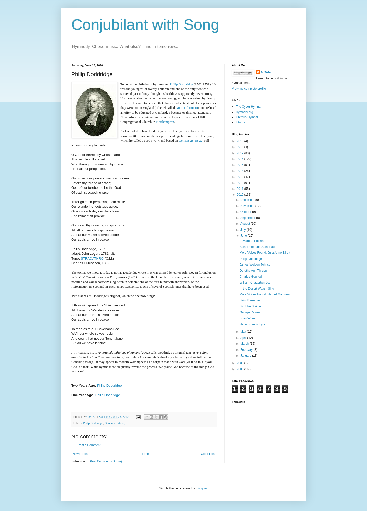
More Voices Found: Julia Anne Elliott (265, 252)
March (245, 343)
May (243, 331)
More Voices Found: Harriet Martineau (265, 294)
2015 (240, 165)
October (246, 212)
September (248, 218)
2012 (240, 183)
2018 (240, 147)
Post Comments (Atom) (106, 461)
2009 (240, 363)
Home (145, 454)
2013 (240, 177)
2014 (240, 171)
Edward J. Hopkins (252, 241)
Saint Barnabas (250, 300)
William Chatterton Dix (255, 282)
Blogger (201, 488)
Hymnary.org (244, 112)
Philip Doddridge (109, 385)
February (246, 350)
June (244, 235)
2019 (240, 141)
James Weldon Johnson (256, 264)
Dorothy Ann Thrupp (253, 270)
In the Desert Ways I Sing (257, 288)
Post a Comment (89, 445)
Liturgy (240, 122)
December (247, 200)
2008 (240, 369)
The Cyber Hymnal (248, 107)
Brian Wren (247, 318)
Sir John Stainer (250, 306)
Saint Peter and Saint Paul (258, 247)
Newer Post (80, 454)
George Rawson (251, 312)
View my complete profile (249, 88)
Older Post (208, 454)
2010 (240, 194)
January (246, 355)
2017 (240, 153)
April (243, 338)
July (243, 230)
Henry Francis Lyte (252, 324)
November (247, 206)
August (245, 223)
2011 (240, 189)
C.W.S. (266, 72)
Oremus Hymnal (247, 117)
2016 (240, 159)
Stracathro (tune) (115, 423)
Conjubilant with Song (145, 24)
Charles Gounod (251, 276)
